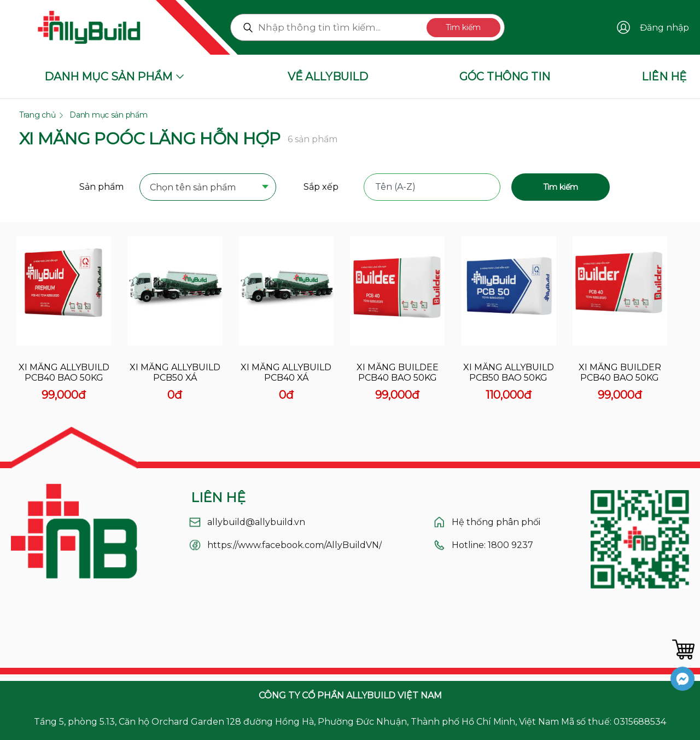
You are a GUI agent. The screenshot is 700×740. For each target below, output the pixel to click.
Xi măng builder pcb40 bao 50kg (620, 372)
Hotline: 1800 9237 (492, 545)
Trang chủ (37, 115)
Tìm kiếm (463, 27)
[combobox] (207, 188)
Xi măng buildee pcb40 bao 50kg (398, 372)
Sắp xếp (321, 187)
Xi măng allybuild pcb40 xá (286, 372)
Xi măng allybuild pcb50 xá (175, 372)
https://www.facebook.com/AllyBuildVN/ (294, 545)
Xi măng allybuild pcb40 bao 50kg (64, 372)
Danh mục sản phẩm (108, 115)
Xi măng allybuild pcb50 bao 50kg (508, 372)
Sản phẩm (101, 187)
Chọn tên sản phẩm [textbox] (193, 187)
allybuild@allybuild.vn (256, 522)
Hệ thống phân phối (496, 522)
